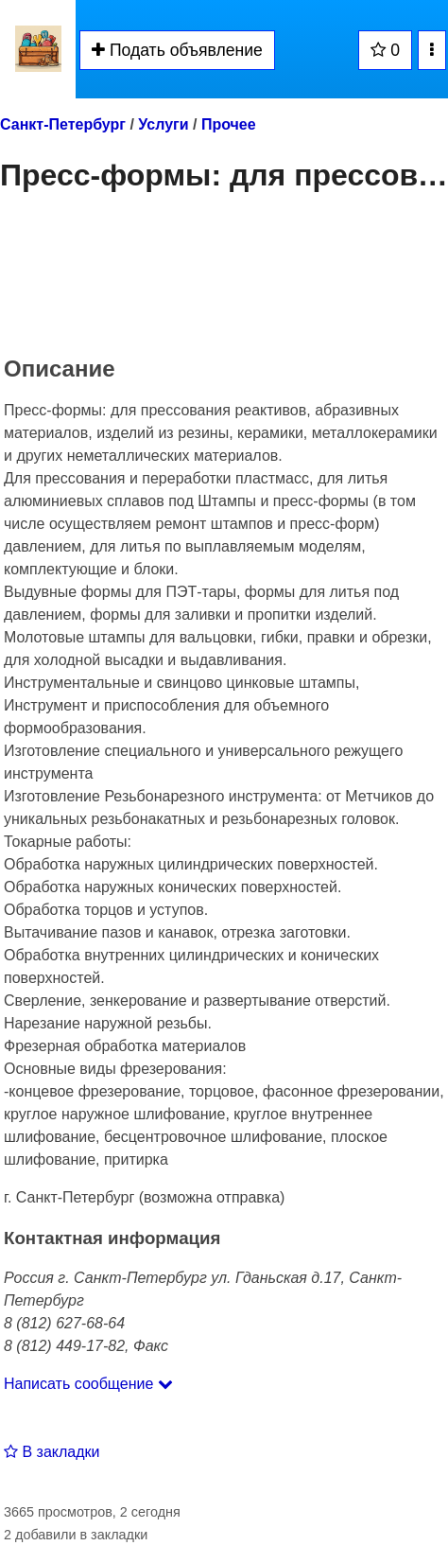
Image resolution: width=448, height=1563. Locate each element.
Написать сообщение (88, 1384)
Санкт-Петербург (63, 124)
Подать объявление (177, 50)
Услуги (163, 124)
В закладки (51, 1452)
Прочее (228, 124)
